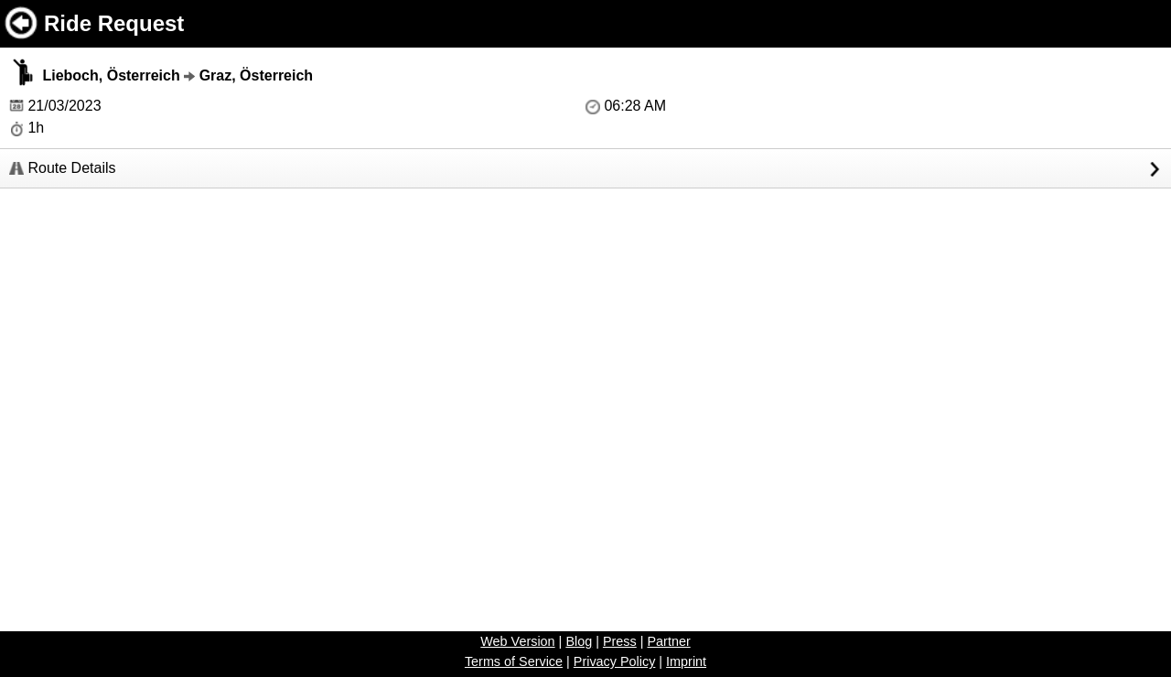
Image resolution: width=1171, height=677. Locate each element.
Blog (578, 641)
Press (620, 641)
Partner (668, 641)
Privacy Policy (615, 661)
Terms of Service (514, 661)
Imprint (686, 661)
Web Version (517, 641)
